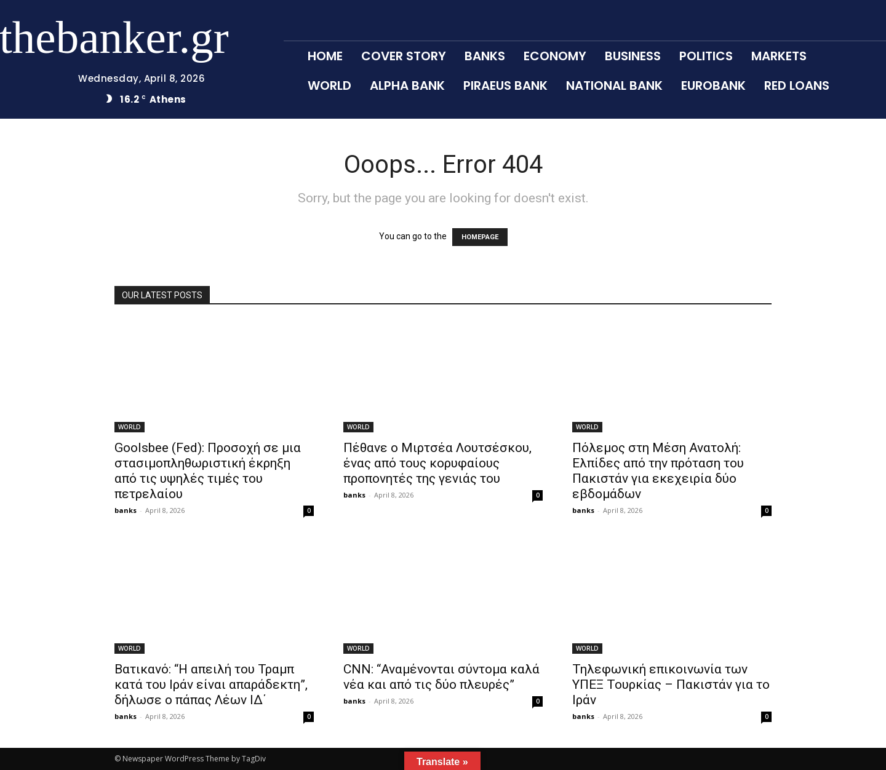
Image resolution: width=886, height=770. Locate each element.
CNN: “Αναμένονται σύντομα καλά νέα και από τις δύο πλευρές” (441, 677)
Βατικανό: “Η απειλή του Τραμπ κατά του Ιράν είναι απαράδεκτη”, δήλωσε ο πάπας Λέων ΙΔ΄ (211, 684)
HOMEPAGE (479, 237)
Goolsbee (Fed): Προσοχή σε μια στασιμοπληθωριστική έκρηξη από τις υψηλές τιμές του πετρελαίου (207, 470)
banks (125, 510)
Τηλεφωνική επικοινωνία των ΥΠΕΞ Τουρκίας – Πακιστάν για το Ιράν (671, 684)
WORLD (129, 427)
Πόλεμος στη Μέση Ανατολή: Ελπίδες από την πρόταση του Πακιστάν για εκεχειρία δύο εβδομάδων (658, 470)
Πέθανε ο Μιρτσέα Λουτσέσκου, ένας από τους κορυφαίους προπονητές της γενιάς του (437, 463)
